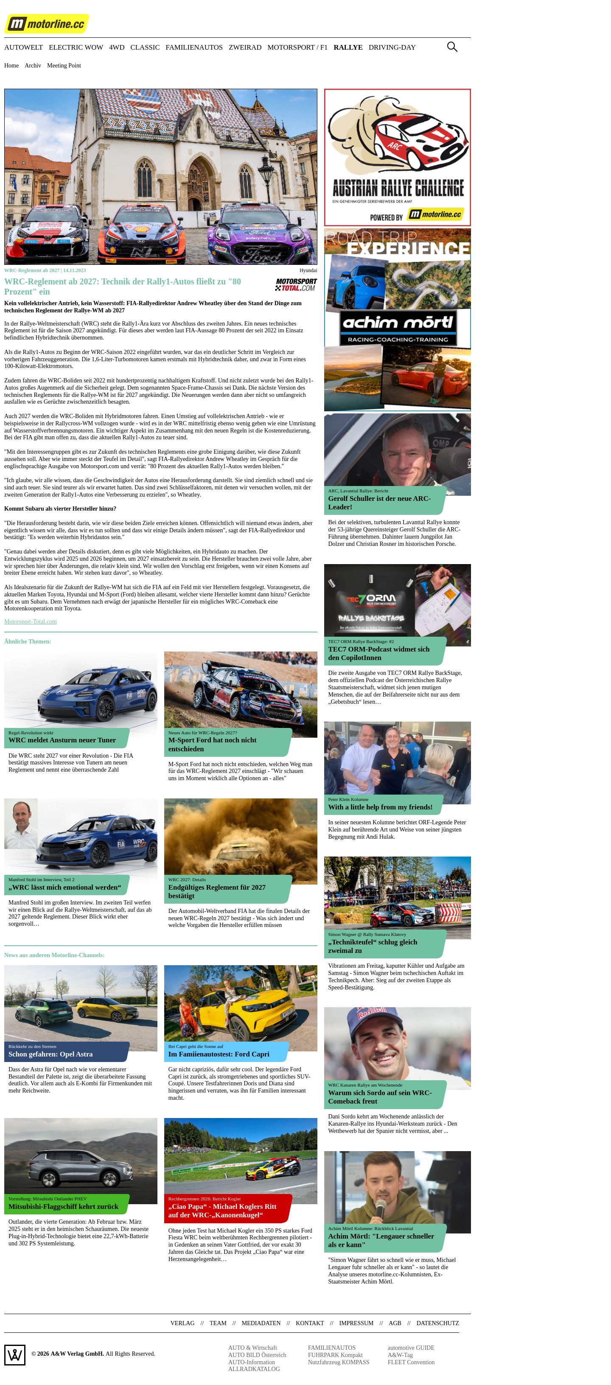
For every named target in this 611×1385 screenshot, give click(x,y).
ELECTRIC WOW (76, 47)
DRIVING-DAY (392, 47)
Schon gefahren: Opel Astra (50, 1054)
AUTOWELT (23, 47)
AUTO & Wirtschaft (252, 1348)
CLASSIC (145, 47)
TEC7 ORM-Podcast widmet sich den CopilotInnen (379, 653)
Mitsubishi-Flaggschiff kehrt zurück (63, 1206)
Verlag (183, 1323)
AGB (395, 1323)
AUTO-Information (251, 1362)
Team (218, 1323)
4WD (116, 47)
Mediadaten (261, 1323)
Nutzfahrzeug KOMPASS (339, 1362)
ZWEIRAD (245, 47)
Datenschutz (438, 1323)
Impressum (356, 1323)
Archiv (33, 66)
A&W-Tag (400, 1355)
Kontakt (310, 1323)
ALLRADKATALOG (254, 1369)
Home (11, 66)
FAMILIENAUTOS (194, 47)
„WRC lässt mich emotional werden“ (64, 887)
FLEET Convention (411, 1362)
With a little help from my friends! (380, 807)
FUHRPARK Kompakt (335, 1355)
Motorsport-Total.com (30, 621)
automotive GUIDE (411, 1348)
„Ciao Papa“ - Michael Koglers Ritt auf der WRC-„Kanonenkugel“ (222, 1210)
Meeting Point (64, 66)
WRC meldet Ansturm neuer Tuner (62, 740)
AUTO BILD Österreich (257, 1355)
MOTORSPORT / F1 (298, 47)
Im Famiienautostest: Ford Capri (218, 1054)
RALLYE (348, 47)
